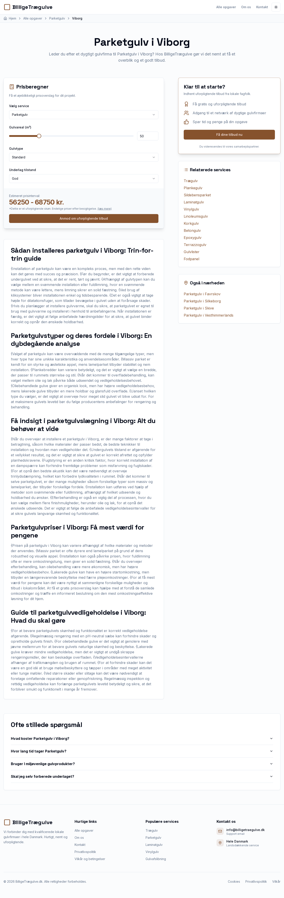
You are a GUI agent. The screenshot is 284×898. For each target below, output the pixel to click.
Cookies (234, 881)
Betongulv (192, 230)
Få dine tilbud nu (229, 134)
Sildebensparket (197, 195)
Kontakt (262, 7)
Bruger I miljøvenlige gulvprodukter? (142, 764)
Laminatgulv (194, 202)
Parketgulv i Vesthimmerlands (208, 315)
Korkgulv (191, 223)
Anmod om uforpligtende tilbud (84, 218)
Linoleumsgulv (196, 216)
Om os (246, 7)
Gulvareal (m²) (20, 127)
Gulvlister (191, 252)
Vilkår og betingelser (90, 859)
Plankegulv (193, 188)
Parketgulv (153, 837)
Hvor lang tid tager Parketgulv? (142, 751)
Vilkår (276, 881)
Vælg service (19, 106)
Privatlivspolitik (85, 852)
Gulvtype (16, 148)
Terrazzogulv (195, 244)
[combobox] (83, 114)
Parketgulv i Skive (199, 308)
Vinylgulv (191, 209)
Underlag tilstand (22, 170)
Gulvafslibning (156, 859)
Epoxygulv (192, 237)
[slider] (39, 136)
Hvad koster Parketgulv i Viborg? (142, 738)
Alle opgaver (226, 7)
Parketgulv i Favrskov (202, 294)
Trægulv (191, 181)
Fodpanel (191, 259)
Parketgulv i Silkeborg (202, 301)
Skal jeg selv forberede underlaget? (142, 776)
